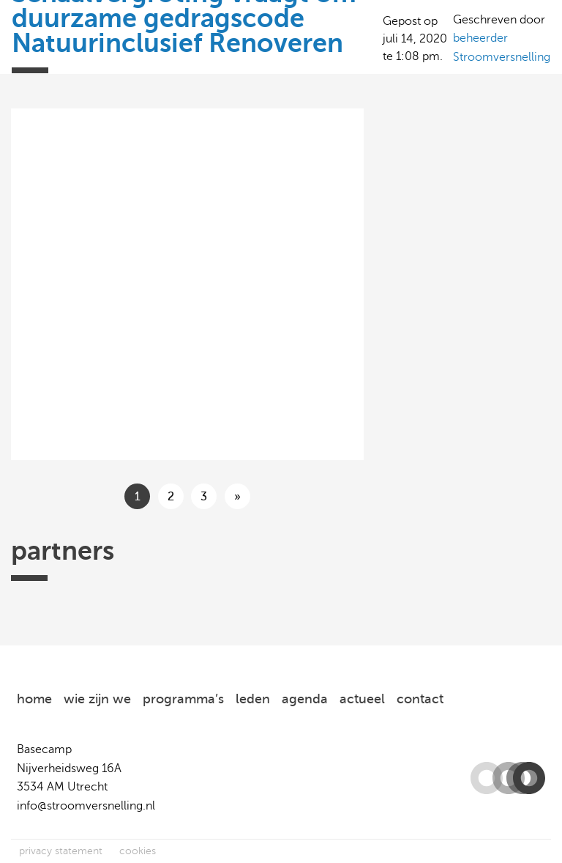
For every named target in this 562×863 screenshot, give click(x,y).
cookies (137, 850)
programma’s (183, 699)
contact (420, 699)
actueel (362, 699)
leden (253, 699)
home (34, 699)
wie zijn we (97, 699)
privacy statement (60, 850)
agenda (305, 699)
